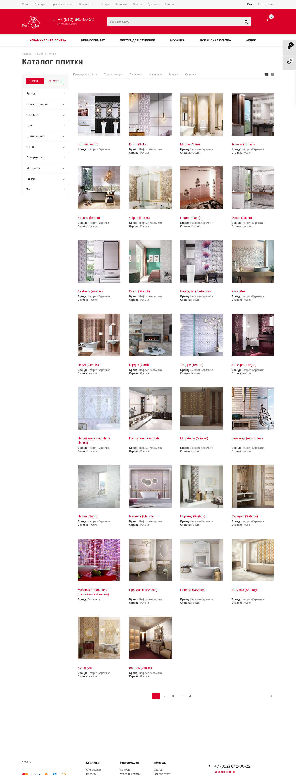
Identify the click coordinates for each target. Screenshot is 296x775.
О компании (93, 769)
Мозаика (177, 40)
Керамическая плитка (48, 40)
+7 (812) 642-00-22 (76, 19)
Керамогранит (93, 40)
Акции (251, 40)
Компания (93, 762)
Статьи (158, 769)
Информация (129, 762)
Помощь (160, 762)
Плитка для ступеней (137, 40)
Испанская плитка (215, 40)
